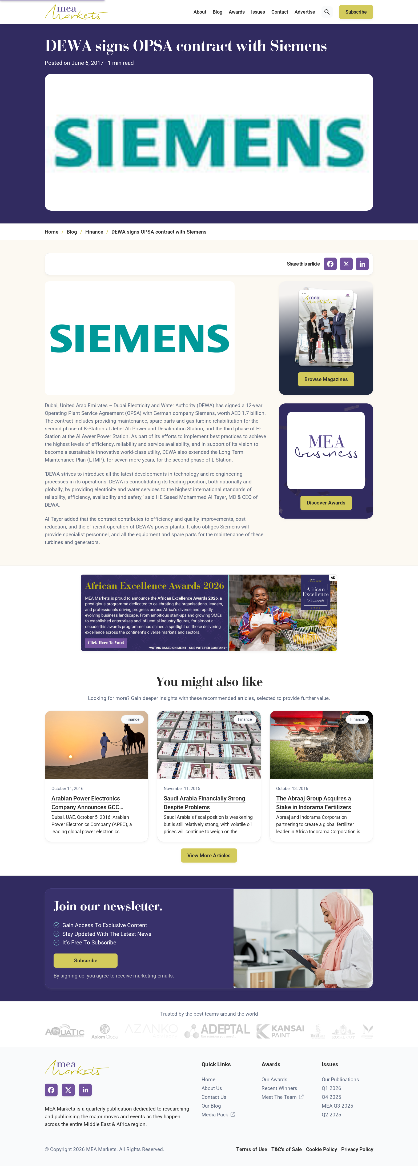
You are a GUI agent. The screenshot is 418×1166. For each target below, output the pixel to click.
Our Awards (274, 1079)
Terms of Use (251, 1149)
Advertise (305, 12)
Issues (258, 12)
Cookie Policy (321, 1149)
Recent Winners (279, 1088)
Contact (279, 12)
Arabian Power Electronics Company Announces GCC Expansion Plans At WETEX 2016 (94, 803)
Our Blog (211, 1106)
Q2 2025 (331, 1115)
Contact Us (214, 1097)
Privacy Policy (357, 1149)
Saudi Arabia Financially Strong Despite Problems (204, 803)
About (200, 12)
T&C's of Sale (286, 1149)
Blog (217, 12)
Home (51, 232)
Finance (94, 232)
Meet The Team (279, 1097)
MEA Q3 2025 (337, 1106)
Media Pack (215, 1115)
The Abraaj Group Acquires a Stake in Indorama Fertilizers (313, 803)
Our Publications (340, 1079)
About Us (212, 1088)
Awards (237, 12)
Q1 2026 (331, 1088)
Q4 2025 (331, 1097)
